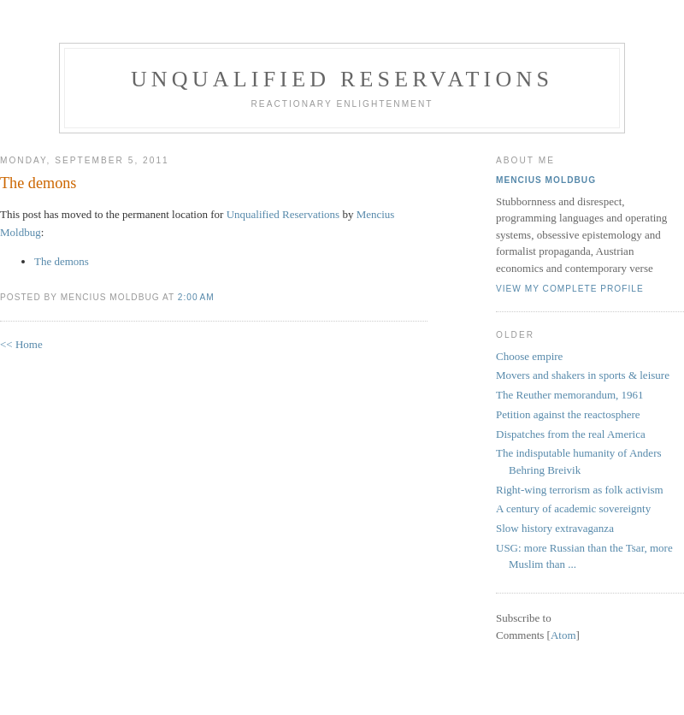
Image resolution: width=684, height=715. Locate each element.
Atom (563, 635)
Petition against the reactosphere (568, 414)
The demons (38, 183)
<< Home (21, 344)
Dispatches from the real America (571, 434)
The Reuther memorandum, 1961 (570, 394)
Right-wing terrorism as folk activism (579, 489)
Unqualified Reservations (342, 79)
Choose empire (529, 356)
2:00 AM (196, 297)
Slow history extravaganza (555, 528)
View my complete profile (570, 288)
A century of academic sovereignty (573, 508)
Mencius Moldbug (546, 180)
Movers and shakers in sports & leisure (582, 375)
